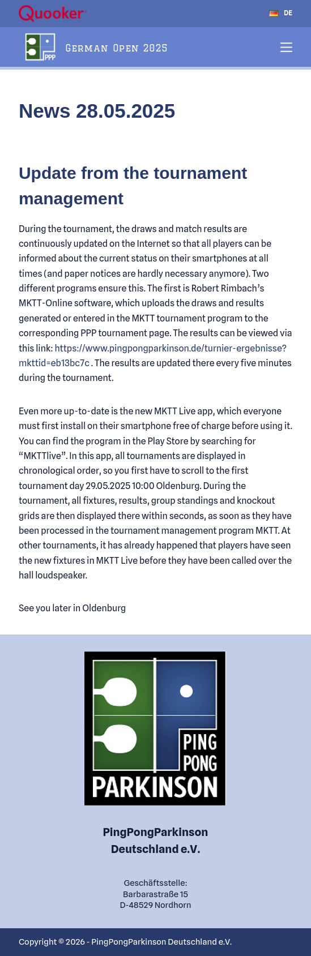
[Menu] (286, 47)
